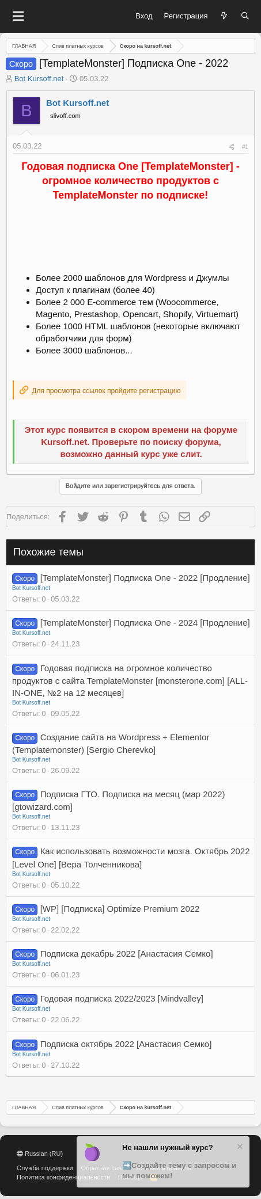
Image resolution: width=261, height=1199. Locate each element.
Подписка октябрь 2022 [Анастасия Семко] (126, 1044)
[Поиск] (245, 16)
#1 (245, 147)
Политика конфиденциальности (63, 1177)
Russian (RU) (40, 1153)
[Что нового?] (224, 16)
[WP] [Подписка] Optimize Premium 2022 (120, 908)
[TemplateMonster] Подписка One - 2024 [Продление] (145, 622)
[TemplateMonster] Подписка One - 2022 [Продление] (145, 578)
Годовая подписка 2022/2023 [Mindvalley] (121, 998)
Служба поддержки (45, 1167)
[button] (18, 16)
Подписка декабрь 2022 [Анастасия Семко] (126, 953)
